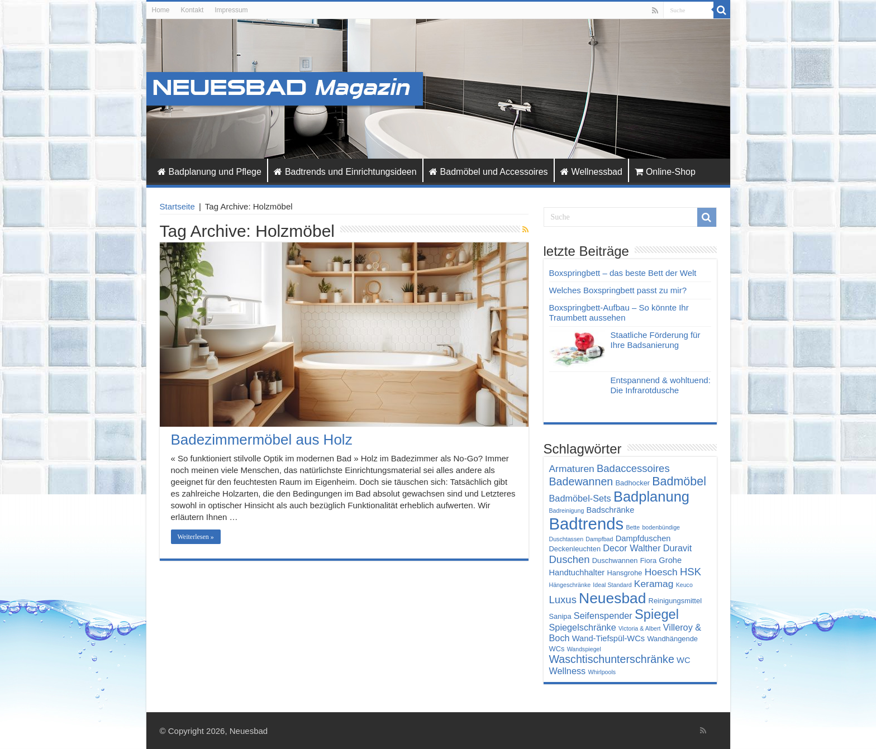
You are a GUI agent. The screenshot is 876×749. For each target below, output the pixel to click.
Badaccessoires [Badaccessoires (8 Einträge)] (633, 468)
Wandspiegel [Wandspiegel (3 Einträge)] (584, 649)
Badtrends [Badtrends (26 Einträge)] (586, 523)
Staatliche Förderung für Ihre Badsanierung (656, 340)
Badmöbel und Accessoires (488, 171)
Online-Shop (665, 171)
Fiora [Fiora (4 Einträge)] (648, 560)
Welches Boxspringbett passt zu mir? (618, 290)
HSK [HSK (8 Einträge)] (690, 572)
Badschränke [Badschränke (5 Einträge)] (610, 509)
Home (161, 10)
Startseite (177, 206)
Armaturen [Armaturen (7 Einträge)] (571, 468)
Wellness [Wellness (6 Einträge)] (567, 671)
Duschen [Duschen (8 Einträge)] (569, 559)
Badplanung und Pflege (209, 171)
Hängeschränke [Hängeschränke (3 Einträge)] (570, 584)
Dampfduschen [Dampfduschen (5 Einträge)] (643, 538)
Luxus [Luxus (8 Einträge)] (563, 599)
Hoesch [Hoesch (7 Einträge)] (661, 572)
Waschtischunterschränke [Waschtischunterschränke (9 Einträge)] (611, 659)
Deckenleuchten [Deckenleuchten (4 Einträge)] (575, 549)
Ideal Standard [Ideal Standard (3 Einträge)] (612, 584)
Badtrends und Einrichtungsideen (345, 171)
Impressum (231, 10)
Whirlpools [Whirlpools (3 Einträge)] (602, 672)
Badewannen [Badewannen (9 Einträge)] (581, 481)
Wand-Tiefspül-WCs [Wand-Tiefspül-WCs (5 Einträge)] (608, 638)
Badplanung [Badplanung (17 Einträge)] (651, 496)
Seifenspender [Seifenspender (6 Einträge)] (603, 615)
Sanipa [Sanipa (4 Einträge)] (560, 616)
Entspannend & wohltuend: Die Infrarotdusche (661, 385)
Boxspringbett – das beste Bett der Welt (623, 273)
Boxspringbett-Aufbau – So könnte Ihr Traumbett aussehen (619, 312)
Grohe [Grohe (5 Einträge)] (670, 560)
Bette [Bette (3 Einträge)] (633, 527)
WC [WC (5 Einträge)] (684, 660)
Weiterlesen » (196, 537)
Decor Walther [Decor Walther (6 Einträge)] (631, 548)
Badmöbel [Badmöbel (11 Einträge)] (679, 481)
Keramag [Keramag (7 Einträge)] (654, 583)
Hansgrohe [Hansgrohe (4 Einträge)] (624, 573)
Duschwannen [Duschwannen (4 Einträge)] (615, 560)
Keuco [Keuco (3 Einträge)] (684, 584)
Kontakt (192, 10)
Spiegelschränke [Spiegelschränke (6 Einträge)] (582, 627)
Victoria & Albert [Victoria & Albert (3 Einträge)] (639, 628)
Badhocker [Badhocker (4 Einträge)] (632, 483)
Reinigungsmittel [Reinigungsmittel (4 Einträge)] (675, 601)
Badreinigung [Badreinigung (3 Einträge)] (566, 510)
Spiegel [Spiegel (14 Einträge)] (657, 614)
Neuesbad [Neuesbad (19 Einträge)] (612, 598)
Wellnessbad (591, 171)
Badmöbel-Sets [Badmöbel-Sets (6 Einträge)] (580, 498)
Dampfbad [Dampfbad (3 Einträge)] (599, 539)
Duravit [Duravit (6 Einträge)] (677, 548)
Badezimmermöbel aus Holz (262, 439)
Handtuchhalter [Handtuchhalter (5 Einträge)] (577, 572)
